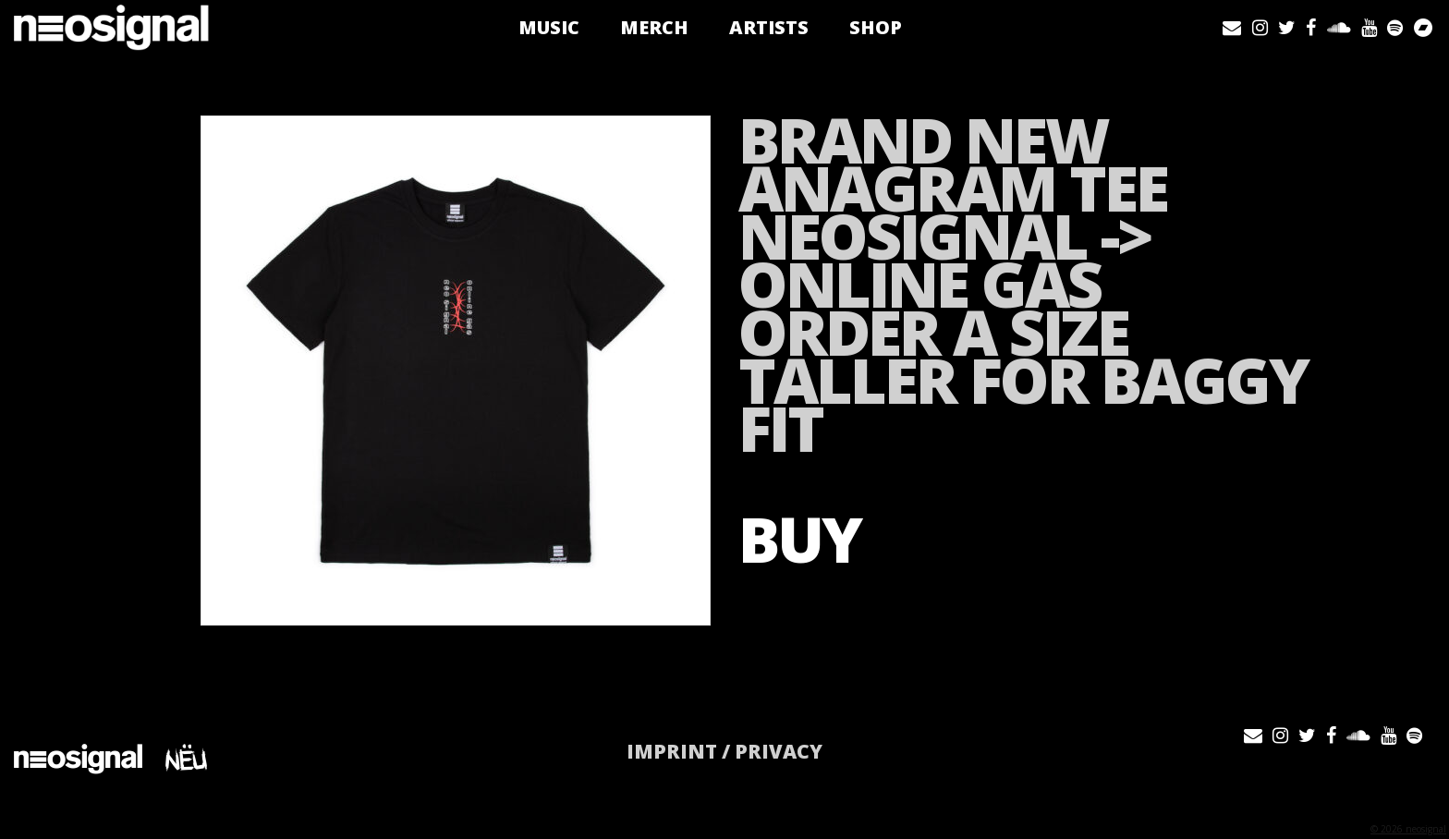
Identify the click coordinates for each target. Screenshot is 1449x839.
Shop (877, 27)
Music (550, 27)
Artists (770, 27)
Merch (656, 27)
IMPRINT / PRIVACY (724, 751)
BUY (799, 538)
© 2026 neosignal (1408, 828)
